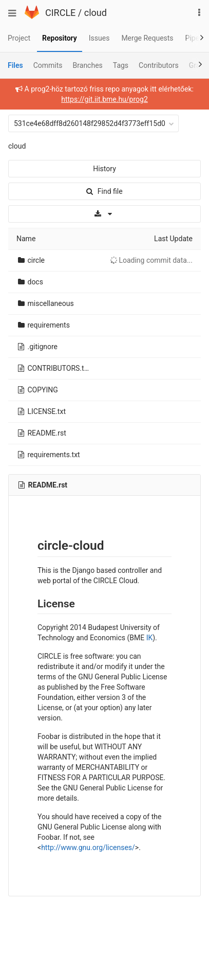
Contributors (159, 65)
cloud (95, 12)
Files (15, 65)
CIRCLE (60, 12)
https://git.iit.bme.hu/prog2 (104, 99)
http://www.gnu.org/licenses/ (88, 847)
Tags (120, 65)
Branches (88, 65)
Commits (48, 65)
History (104, 169)
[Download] (104, 214)
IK (149, 638)
